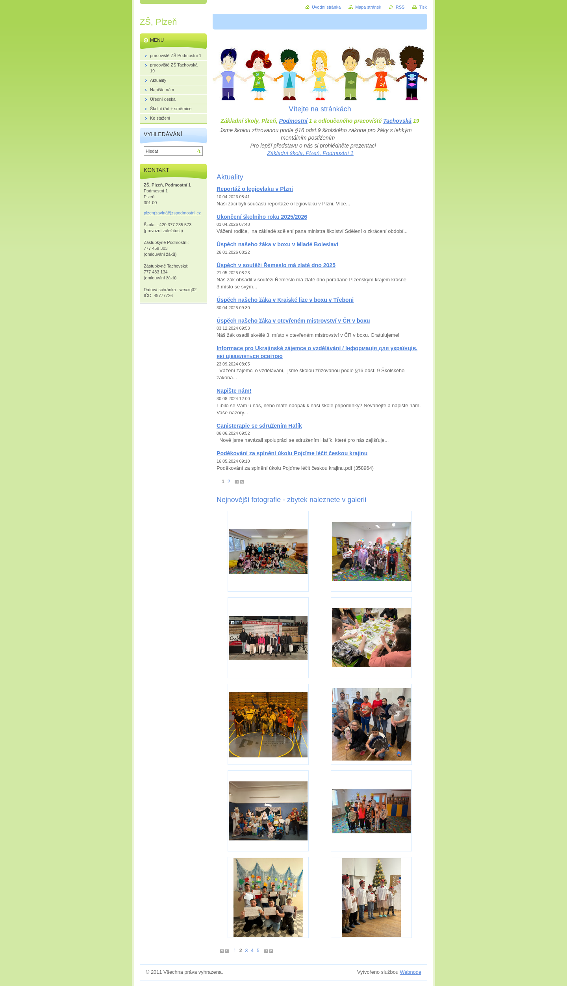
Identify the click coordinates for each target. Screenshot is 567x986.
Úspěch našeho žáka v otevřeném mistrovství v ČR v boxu (293, 321)
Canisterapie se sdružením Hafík (259, 426)
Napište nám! (234, 391)
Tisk (423, 7)
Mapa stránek (368, 7)
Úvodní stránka (326, 7)
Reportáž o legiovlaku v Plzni (255, 189)
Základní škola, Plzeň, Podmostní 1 (310, 153)
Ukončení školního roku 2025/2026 (262, 217)
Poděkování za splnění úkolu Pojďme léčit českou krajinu (292, 453)
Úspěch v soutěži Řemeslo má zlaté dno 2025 (276, 265)
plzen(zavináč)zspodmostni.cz (172, 212)
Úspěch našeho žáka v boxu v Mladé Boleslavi (277, 244)
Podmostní (293, 121)
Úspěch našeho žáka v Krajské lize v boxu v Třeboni (285, 300)
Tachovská (397, 121)
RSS (400, 7)
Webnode (410, 972)
